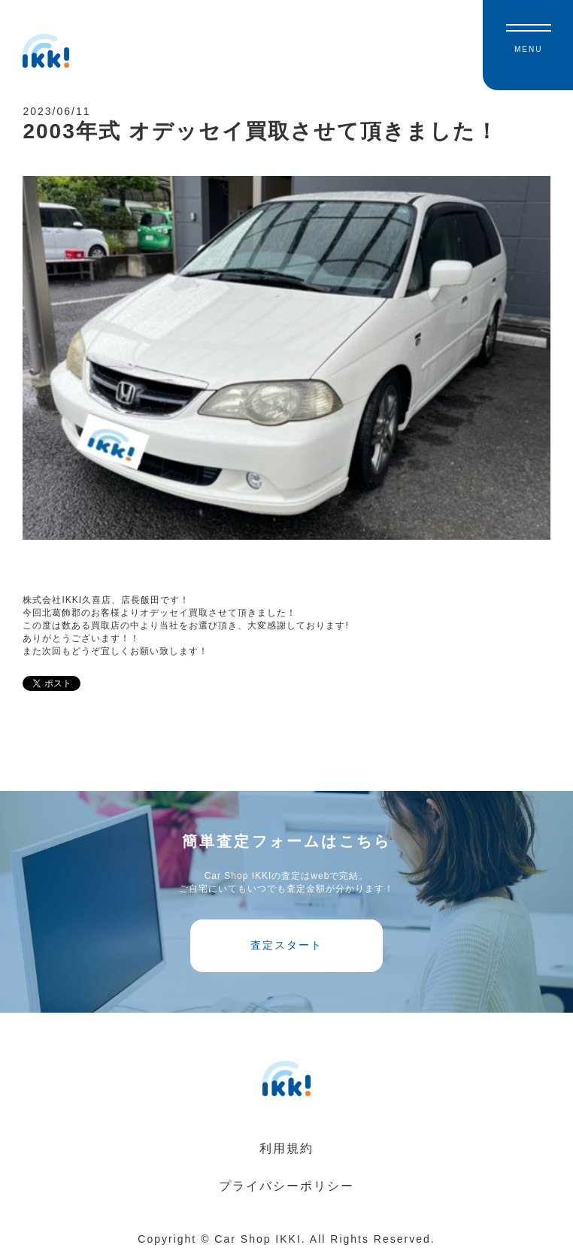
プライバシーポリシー (286, 1186)
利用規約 (286, 1148)
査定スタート (286, 945)
